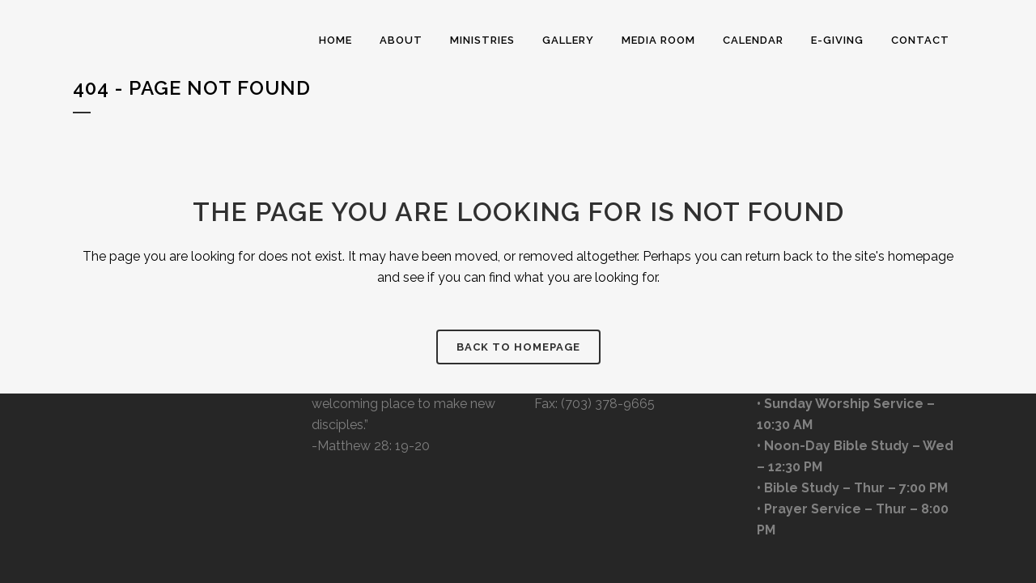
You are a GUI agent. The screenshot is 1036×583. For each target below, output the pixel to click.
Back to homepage (518, 347)
